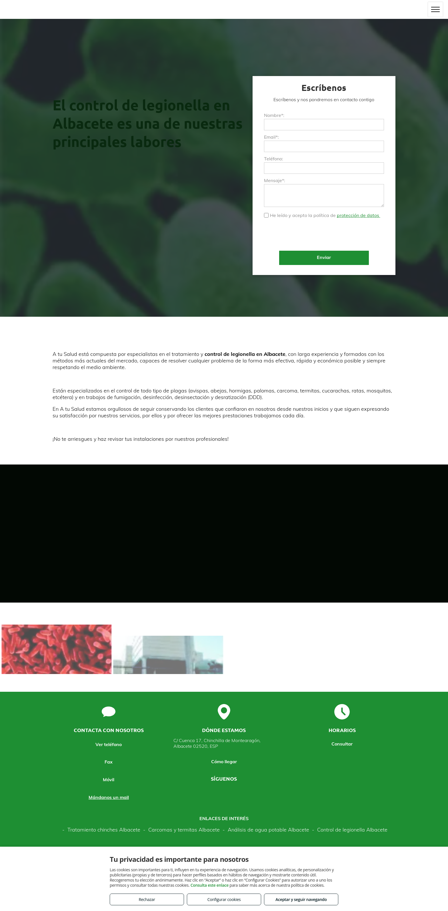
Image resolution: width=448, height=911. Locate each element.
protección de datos (358, 215)
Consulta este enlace (210, 885)
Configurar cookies (224, 899)
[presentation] (307, 234)
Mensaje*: (274, 180)
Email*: (271, 137)
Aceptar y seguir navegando (301, 899)
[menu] (435, 9)
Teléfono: (273, 159)
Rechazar (147, 899)
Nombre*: (274, 115)
